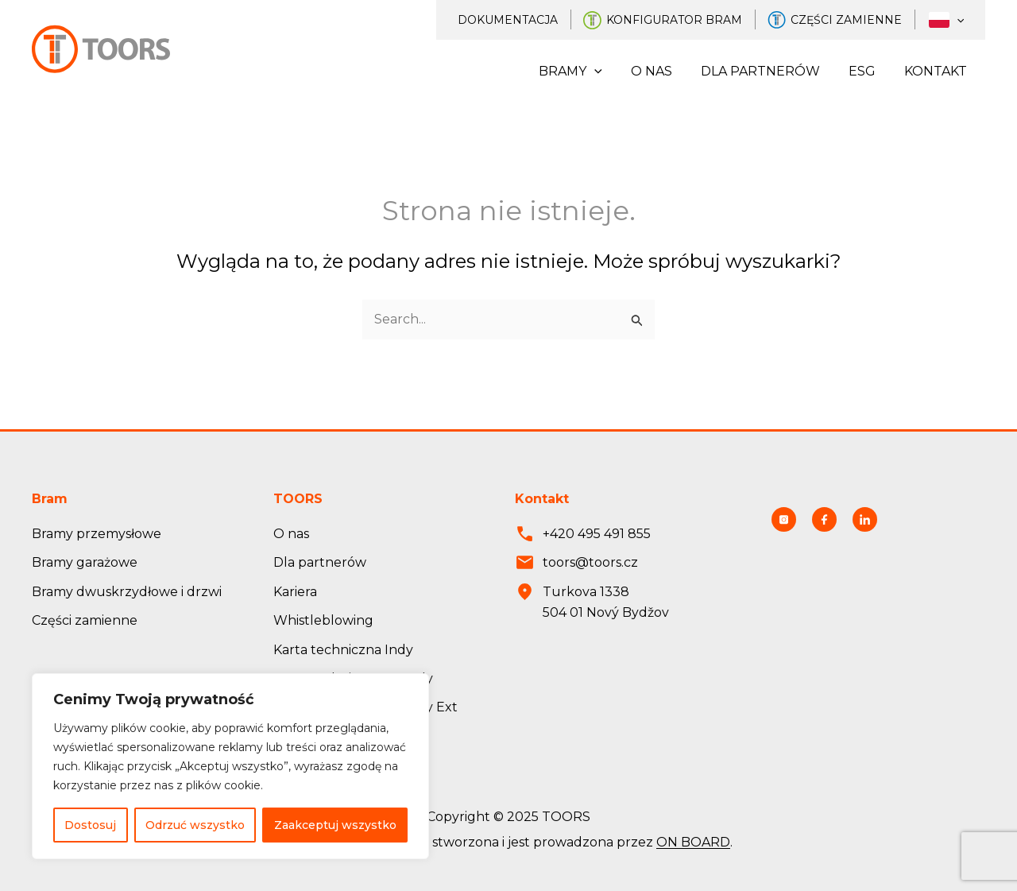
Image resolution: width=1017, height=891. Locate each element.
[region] (230, 766)
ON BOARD (693, 842)
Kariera (295, 591)
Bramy (585, 71)
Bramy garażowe (84, 562)
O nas (662, 71)
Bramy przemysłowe (96, 533)
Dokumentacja (520, 20)
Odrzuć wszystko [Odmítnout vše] (195, 825)
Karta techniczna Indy (343, 649)
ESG (866, 71)
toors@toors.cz (590, 562)
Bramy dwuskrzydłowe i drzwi (127, 591)
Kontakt (937, 71)
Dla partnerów (768, 71)
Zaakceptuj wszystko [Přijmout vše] (335, 825)
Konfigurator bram (684, 20)
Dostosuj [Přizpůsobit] (90, 825)
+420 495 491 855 (597, 533)
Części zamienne (853, 20)
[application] (959, 20)
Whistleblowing (323, 620)
